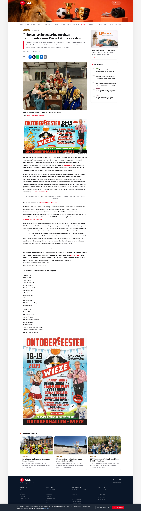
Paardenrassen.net (76, 501)
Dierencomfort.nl (24, 498)
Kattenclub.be (101, 499)
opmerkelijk (91, 24)
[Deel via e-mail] (45, 57)
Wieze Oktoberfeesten (35, 115)
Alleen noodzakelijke (103, 507)
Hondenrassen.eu (76, 499)
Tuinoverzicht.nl (102, 490)
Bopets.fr (22, 496)
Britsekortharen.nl (76, 492)
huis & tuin (118, 24)
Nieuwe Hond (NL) (50, 492)
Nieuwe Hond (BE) (50, 490)
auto (111, 24)
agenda (83, 24)
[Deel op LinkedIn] (41, 57)
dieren (106, 24)
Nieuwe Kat (49, 494)
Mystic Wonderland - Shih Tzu (79, 490)
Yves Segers (67, 165)
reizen (100, 24)
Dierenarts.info (50, 500)
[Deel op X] (34, 57)
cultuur (63, 24)
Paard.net (48, 496)
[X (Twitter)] (117, 479)
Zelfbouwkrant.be (50, 503)
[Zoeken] (116, 3)
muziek (69, 24)
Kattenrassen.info (76, 503)
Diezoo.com (23, 500)
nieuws (27, 24)
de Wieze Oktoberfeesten (39, 192)
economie (40, 24)
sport (56, 24)
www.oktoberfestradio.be (32, 219)
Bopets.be (22, 490)
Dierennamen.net (50, 498)
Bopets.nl (22, 492)
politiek (33, 24)
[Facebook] (114, 479)
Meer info (46, 508)
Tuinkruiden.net (102, 492)
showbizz (76, 24)
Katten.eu (74, 494)
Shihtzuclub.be (101, 497)
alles (21, 24)
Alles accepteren (118, 507)
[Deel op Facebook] (30, 57)
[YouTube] (120, 479)
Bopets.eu (22, 494)
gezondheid (48, 24)
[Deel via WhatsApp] (37, 57)
